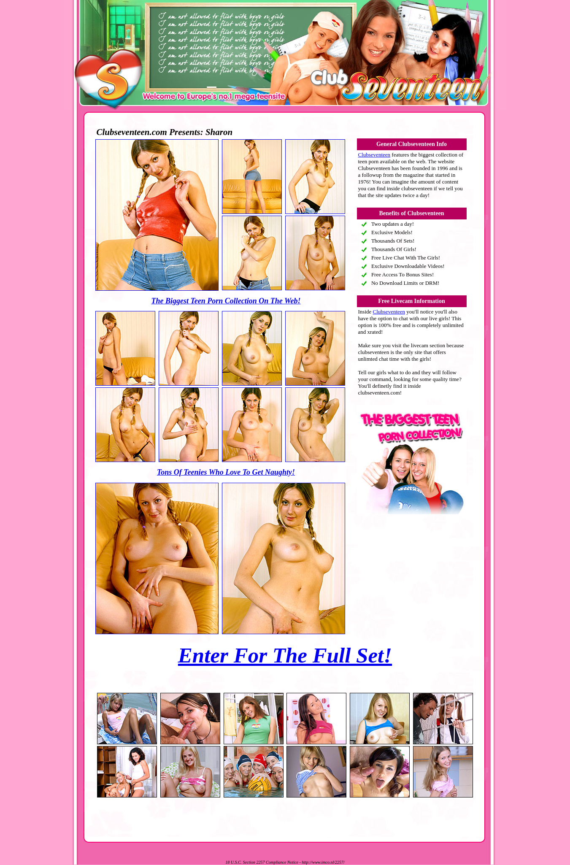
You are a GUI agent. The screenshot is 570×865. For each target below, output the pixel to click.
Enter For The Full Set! (285, 655)
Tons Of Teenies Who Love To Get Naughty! (226, 472)
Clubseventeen (374, 154)
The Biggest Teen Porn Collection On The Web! (225, 301)
